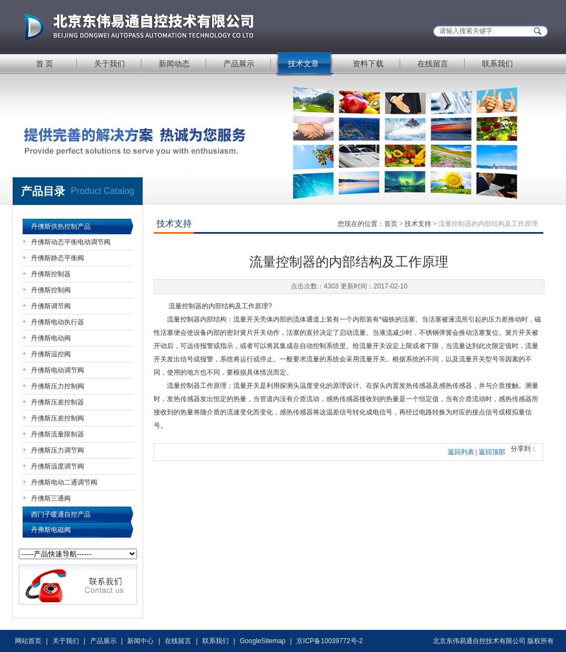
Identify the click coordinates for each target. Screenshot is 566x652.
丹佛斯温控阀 (51, 354)
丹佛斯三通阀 (51, 498)
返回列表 (461, 452)
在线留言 (432, 63)
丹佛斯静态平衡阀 (57, 258)
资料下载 (368, 63)
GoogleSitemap (263, 641)
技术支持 (418, 224)
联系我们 (497, 63)
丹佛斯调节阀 (51, 306)
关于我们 (109, 63)
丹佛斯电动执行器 (57, 322)
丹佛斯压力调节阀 (57, 450)
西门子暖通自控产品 (61, 514)
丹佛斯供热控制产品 (61, 226)
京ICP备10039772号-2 (329, 641)
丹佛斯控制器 (51, 274)
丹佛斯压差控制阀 (57, 418)
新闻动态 (174, 63)
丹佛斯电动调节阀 (57, 370)
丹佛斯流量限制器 (57, 434)
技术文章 (303, 63)
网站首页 (28, 641)
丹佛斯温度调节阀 (57, 466)
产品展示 (238, 63)
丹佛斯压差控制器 (57, 402)
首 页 (45, 63)
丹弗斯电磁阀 (51, 530)
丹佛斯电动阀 (51, 338)
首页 (390, 224)
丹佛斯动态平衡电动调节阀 (71, 242)
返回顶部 (492, 452)
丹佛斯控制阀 (51, 290)
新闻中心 (140, 641)
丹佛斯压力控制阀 (57, 386)
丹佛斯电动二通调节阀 (64, 482)
